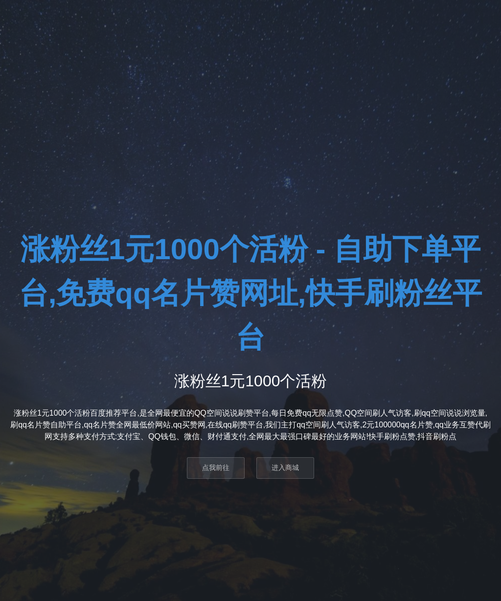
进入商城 (285, 467)
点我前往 (215, 467)
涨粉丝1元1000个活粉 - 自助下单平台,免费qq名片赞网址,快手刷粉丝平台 (250, 293)
